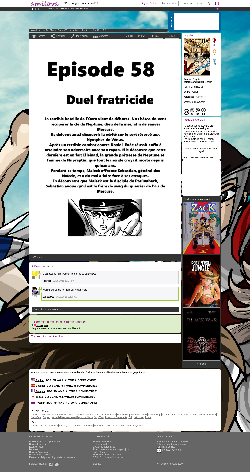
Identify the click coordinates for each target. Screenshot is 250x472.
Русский (38, 402)
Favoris (41, 36)
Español (38, 386)
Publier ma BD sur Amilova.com (173, 441)
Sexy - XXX (111, 425)
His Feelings (154, 414)
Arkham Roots (169, 414)
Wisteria (56, 417)
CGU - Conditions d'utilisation (108, 457)
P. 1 (104, 30)
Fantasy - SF (65, 425)
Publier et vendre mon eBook (171, 444)
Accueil (34, 30)
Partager (60, 36)
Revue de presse (38, 444)
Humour (78, 425)
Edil (130, 417)
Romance (99, 425)
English (37, 380)
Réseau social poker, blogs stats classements (52, 457)
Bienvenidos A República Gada (77, 417)
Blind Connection (207, 414)
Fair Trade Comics (166, 446)
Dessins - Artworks (48, 425)
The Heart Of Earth (187, 414)
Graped (46, 417)
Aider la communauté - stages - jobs (111, 449)
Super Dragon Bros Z (87, 414)
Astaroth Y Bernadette (116, 417)
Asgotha (85, 30)
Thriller (122, 425)
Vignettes (103, 36)
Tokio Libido (141, 414)
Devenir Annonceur (39, 452)
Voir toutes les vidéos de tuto (198, 157)
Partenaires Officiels (39, 454)
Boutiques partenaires (104, 446)
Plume (148, 417)
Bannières (34, 449)
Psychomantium (108, 414)
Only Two (99, 417)
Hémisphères (47, 414)
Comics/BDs (63, 30)
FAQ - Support (100, 452)
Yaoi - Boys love (135, 425)
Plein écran (82, 36)
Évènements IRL (101, 444)
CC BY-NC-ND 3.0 (169, 450)
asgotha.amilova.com (194, 102)
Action (75, 30)
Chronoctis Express (65, 414)
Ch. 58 (96, 30)
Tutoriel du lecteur (102, 441)
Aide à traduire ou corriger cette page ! (201, 150)
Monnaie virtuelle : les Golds (107, 454)
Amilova (35, 414)
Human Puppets (125, 414)
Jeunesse (88, 425)
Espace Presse (37, 446)
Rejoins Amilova (150, 3)
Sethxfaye (36, 417)
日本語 (37, 397)
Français (40, 325)
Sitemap (97, 464)
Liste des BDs (48, 30)
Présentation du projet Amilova (44, 441)
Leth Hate (139, 417)
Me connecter (169, 3)
